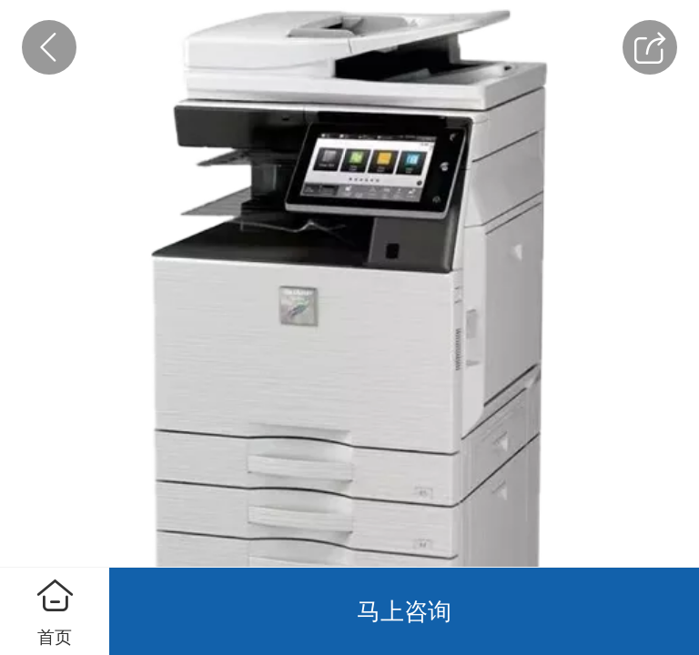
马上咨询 (404, 611)
